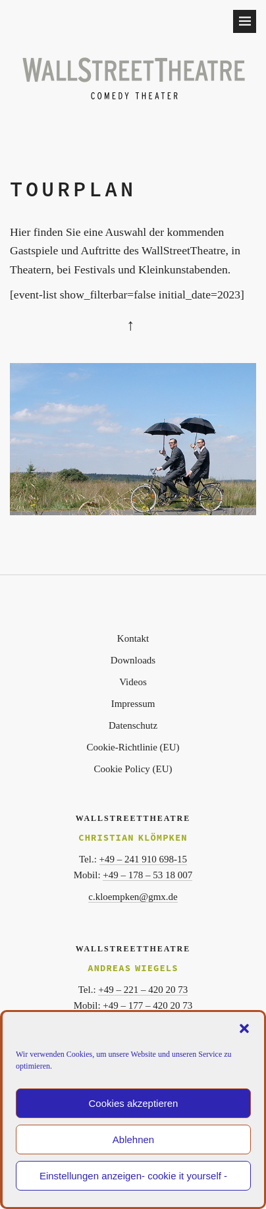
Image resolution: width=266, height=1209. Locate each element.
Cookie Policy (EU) (132, 769)
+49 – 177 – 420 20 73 (147, 1005)
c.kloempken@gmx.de (132, 896)
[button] (244, 1028)
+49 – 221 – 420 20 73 (143, 989)
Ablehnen (133, 1139)
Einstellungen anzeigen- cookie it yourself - (133, 1175)
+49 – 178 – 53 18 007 (147, 875)
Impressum (133, 703)
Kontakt (133, 638)
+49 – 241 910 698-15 (143, 859)
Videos (133, 682)
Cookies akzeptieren (133, 1103)
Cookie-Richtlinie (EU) (132, 747)
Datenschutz (133, 725)
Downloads (133, 660)
